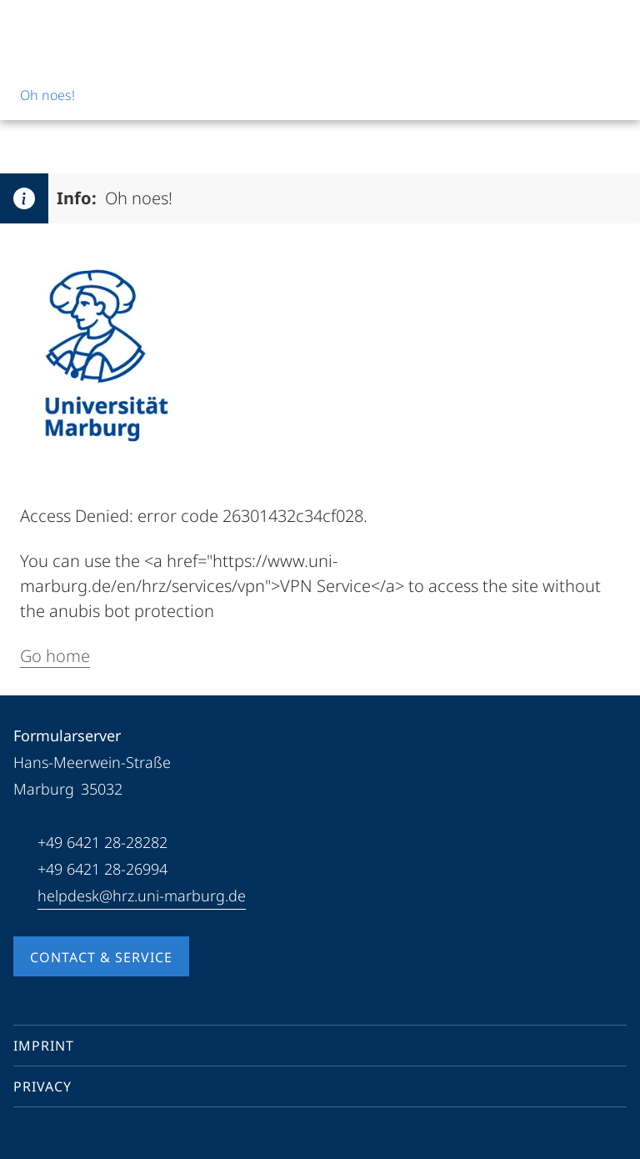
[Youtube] (53, 1137)
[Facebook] (26, 1137)
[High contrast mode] (612, 26)
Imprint (43, 1045)
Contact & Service (101, 957)
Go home (55, 656)
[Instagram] (80, 1137)
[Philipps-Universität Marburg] (76, 27)
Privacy (42, 1086)
